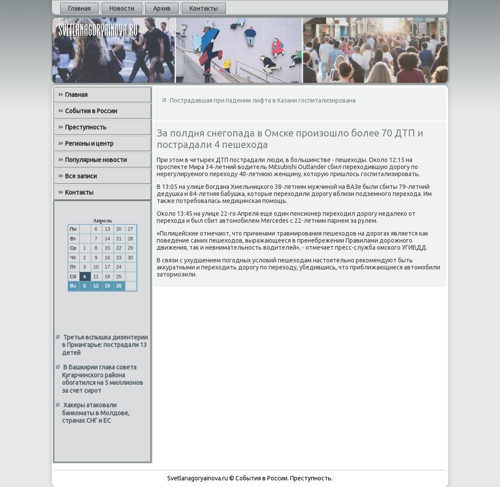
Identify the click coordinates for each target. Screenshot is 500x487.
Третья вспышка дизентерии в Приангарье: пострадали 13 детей (105, 345)
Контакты (204, 8)
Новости (122, 8)
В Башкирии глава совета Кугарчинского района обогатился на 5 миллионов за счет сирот (102, 379)
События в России (91, 110)
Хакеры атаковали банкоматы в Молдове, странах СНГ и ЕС (95, 413)
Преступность (86, 127)
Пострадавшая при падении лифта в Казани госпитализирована (263, 100)
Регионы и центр (89, 143)
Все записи (81, 176)
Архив (162, 8)
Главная (79, 8)
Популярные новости (96, 159)
